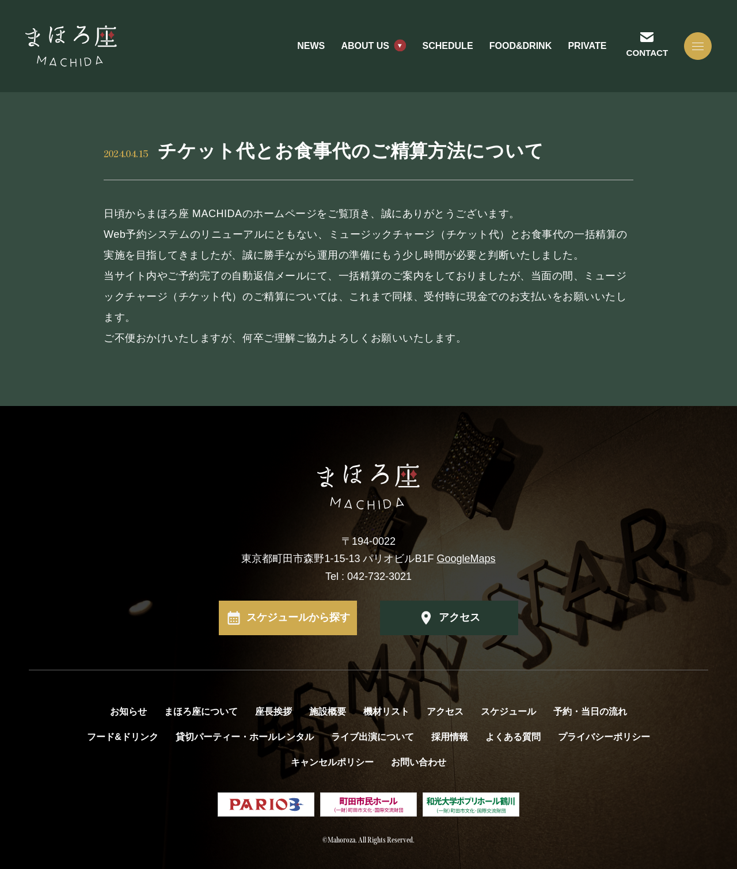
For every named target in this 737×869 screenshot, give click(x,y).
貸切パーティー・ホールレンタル (245, 737)
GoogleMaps (466, 558)
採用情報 (449, 737)
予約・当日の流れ (590, 711)
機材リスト (386, 711)
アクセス (459, 617)
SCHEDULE (448, 46)
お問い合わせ (418, 762)
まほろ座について (201, 711)
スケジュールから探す (298, 617)
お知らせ (128, 711)
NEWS (311, 46)
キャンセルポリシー (332, 762)
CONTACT (646, 53)
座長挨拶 (273, 711)
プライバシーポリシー (604, 737)
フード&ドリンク (122, 737)
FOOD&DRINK (520, 46)
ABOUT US (365, 46)
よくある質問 (513, 737)
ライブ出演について (372, 737)
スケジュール (508, 711)
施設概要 (327, 711)
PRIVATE (587, 46)
